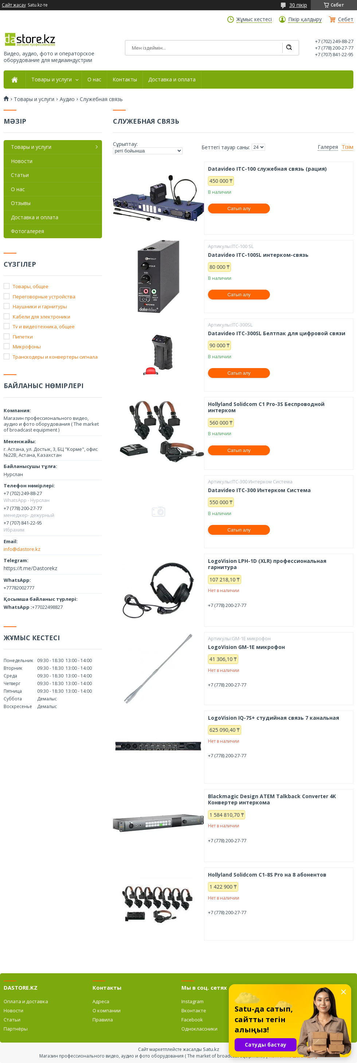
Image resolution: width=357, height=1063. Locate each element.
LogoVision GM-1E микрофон (246, 647)
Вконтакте (193, 1010)
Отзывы (21, 203)
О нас (94, 79)
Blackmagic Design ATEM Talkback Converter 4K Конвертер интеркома (272, 799)
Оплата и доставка (26, 1001)
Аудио (67, 99)
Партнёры (16, 1028)
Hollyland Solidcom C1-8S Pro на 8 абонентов (267, 874)
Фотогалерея (27, 231)
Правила (103, 1019)
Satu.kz (211, 1049)
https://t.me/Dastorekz (30, 568)
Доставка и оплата (172, 79)
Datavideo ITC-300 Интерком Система (259, 490)
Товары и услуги (51, 79)
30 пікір (298, 4)
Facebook (192, 1019)
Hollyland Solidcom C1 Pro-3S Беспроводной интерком (266, 407)
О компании (107, 1010)
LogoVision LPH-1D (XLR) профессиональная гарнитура (267, 564)
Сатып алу (239, 208)
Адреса (101, 1001)
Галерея (328, 147)
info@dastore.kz (22, 549)
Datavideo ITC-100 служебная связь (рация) (267, 169)
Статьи (20, 174)
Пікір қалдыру (305, 19)
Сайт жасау (14, 5)
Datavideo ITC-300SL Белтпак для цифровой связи (276, 333)
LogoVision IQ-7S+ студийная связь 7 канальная (273, 718)
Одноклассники (199, 1028)
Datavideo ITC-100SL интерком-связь (258, 255)
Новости (21, 161)
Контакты (125, 79)
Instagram (192, 1001)
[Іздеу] (288, 48)
